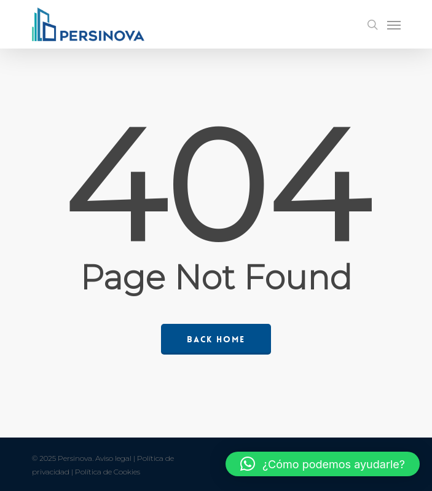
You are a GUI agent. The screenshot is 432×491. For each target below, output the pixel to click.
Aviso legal (113, 458)
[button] (323, 464)
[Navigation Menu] (394, 24)
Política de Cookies (107, 471)
